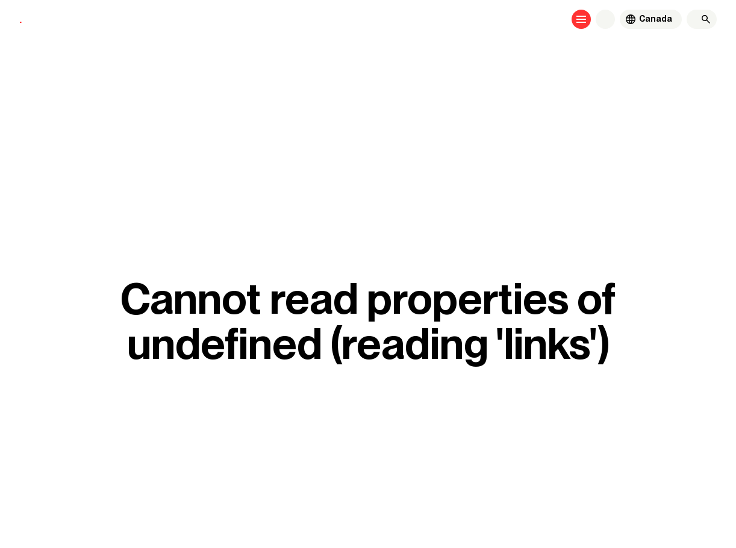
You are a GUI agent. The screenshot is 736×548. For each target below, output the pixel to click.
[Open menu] (581, 19)
